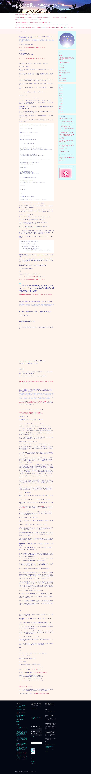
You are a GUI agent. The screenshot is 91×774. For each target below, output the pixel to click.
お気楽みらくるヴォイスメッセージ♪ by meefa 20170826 (48, 27)
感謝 (41, 40)
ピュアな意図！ (56, 17)
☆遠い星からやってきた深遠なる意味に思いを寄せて (30, 412)
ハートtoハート (43, 395)
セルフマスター (61, 64)
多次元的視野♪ (64, 17)
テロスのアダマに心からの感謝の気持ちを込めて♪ (25, 27)
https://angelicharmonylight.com (41, 672)
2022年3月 (61, 88)
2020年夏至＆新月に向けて (20, 709)
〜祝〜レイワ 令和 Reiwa (20, 719)
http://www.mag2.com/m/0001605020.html (27, 678)
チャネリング (34, 39)
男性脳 (34, 398)
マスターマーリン (26, 397)
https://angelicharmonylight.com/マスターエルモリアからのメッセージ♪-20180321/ (35, 294)
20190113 (17, 721)
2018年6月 (61, 100)
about (72, 27)
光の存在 (27, 40)
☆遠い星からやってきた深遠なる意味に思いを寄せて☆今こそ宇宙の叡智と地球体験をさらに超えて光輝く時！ (66, 58)
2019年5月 (61, 95)
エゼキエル (37, 394)
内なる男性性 (47, 397)
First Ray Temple (37, 304)
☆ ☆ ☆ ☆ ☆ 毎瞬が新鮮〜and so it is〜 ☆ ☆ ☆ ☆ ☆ (32, 47)
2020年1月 (61, 93)
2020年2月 (61, 92)
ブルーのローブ (50, 395)
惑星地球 (35, 40)
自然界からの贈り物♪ (62, 80)
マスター (50, 305)
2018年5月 (61, 101)
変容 (21, 398)
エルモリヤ (37, 305)
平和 (32, 40)
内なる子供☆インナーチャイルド (64, 72)
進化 (44, 398)
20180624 (17, 726)
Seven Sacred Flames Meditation (46, 304)
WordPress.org (33, 764)
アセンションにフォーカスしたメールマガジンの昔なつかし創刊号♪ (28, 19)
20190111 (17, 722)
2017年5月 (61, 108)
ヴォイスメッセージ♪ (62, 70)
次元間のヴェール (48, 40)
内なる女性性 (41, 397)
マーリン (22, 40)
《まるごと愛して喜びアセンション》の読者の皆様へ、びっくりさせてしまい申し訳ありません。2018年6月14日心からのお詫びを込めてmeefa (21, 733)
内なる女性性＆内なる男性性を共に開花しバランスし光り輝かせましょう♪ (30, 25)
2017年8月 (61, 106)
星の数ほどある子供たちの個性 (64, 73)
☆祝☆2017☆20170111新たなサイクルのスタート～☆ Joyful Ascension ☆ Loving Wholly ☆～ (32, 17)
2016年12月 (61, 111)
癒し (37, 398)
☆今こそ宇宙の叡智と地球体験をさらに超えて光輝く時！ (31, 413)
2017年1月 (61, 109)
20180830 (17, 724)
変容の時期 (25, 398)
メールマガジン (36, 14)
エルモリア (48, 39)
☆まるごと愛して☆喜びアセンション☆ (67, 121)
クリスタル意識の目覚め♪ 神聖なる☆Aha (67, 126)
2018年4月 (61, 103)
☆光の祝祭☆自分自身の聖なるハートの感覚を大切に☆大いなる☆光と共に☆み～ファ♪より (33, 22)
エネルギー (42, 394)
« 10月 (33, 736)
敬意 (43, 40)
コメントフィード (33, 763)
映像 (31, 304)
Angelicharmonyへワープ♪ (65, 151)
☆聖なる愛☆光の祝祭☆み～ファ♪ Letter (67, 132)
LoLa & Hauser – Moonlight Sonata (50, 744)
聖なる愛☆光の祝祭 (62, 78)
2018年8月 (61, 98)
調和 (22, 41)
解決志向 (40, 398)
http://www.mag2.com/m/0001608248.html (32, 276)
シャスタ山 (42, 305)
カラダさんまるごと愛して (52, 25)
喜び (30, 40)
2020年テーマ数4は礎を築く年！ (21, 711)
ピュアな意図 (61, 67)
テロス (46, 305)
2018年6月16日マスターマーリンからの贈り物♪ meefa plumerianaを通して (21, 728)
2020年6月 (61, 90)
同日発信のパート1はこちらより (25, 686)
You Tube (28, 304)
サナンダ (51, 394)
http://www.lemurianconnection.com (26, 360)
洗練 (32, 398)
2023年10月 (61, 87)
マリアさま (32, 397)
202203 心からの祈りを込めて (21, 707)
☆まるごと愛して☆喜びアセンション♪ (23, 14)
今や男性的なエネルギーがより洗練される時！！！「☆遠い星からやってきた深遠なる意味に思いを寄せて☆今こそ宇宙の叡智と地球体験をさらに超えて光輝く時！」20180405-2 (36, 390)
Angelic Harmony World (64, 25)
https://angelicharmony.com (37, 669)
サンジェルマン (21, 395)
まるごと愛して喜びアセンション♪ (64, 62)
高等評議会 (48, 398)
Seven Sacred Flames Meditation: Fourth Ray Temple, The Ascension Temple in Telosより (21, 744)
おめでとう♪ (29, 39)
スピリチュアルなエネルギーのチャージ (32, 395)
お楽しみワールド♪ (65, 27)
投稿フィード (33, 761)
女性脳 (29, 398)
